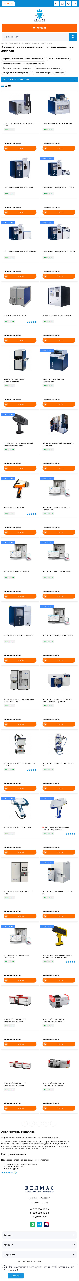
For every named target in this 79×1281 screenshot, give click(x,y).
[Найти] (73, 37)
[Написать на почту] (62, 3)
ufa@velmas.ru (39, 1216)
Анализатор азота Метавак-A (16, 571)
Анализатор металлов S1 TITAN (17, 827)
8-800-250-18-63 (39, 1213)
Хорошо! (15, 1276)
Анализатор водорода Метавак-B (57, 571)
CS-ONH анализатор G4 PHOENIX (57, 123)
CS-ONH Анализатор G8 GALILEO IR (58, 187)
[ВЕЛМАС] (39, 15)
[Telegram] (39, 1224)
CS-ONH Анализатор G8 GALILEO (18, 187)
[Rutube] (46, 1224)
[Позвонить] (56, 3)
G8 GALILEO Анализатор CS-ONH (57, 315)
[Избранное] (68, 3)
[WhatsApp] (32, 1224)
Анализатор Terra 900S (14, 507)
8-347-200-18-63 (39, 1209)
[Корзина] (74, 3)
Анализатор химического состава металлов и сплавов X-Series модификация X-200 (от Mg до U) (57, 957)
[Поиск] (37, 37)
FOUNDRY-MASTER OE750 (15, 315)
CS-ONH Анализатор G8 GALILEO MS (20, 251)
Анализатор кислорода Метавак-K (58, 635)
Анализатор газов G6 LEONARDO (18, 635)
